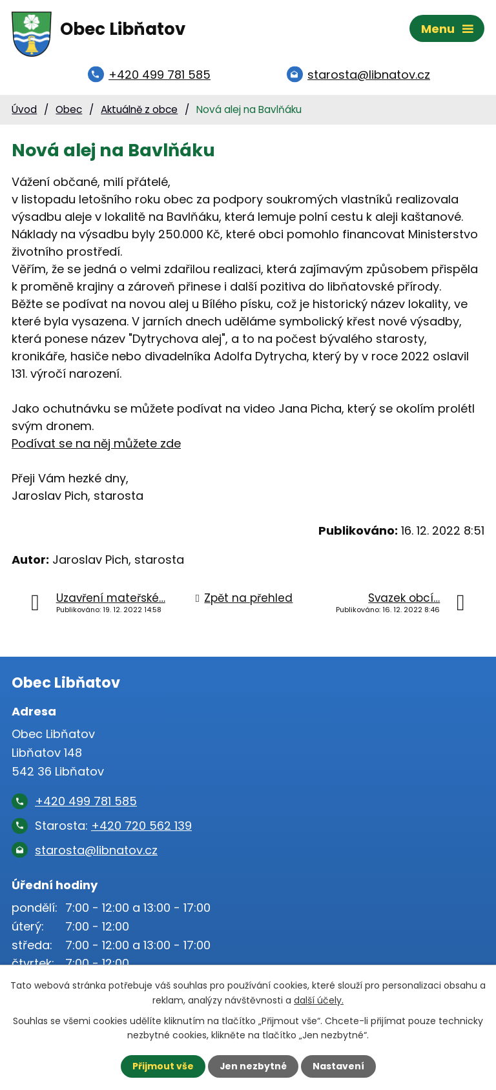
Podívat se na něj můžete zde (96, 445)
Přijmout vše (162, 1066)
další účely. (319, 999)
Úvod (24, 111)
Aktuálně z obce (139, 111)
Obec (69, 111)
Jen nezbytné (253, 1066)
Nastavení (338, 1066)
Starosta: (113, 827)
